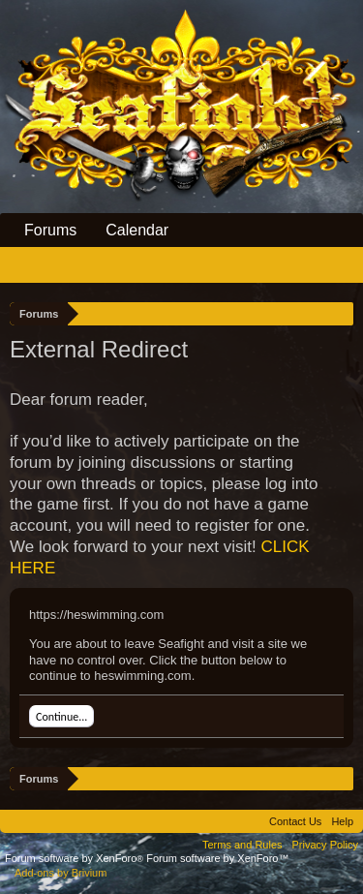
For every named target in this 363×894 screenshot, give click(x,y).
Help (342, 821)
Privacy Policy (325, 844)
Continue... (61, 717)
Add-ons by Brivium (60, 873)
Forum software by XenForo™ (217, 858)
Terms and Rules (242, 844)
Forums (50, 230)
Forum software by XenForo (75, 858)
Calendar (137, 230)
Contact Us (295, 821)
